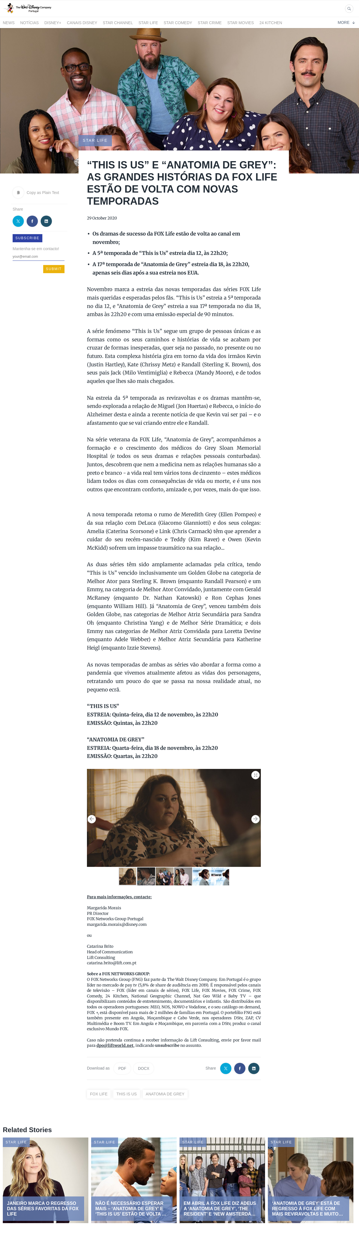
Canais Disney (82, 22)
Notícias (29, 22)
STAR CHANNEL (118, 22)
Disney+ (52, 22)
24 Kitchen (270, 22)
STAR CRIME (210, 22)
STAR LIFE (148, 22)
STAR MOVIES (240, 22)
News (9, 22)
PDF (122, 1068)
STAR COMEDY (178, 22)
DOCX (143, 1068)
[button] (255, 773)
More (346, 22)
